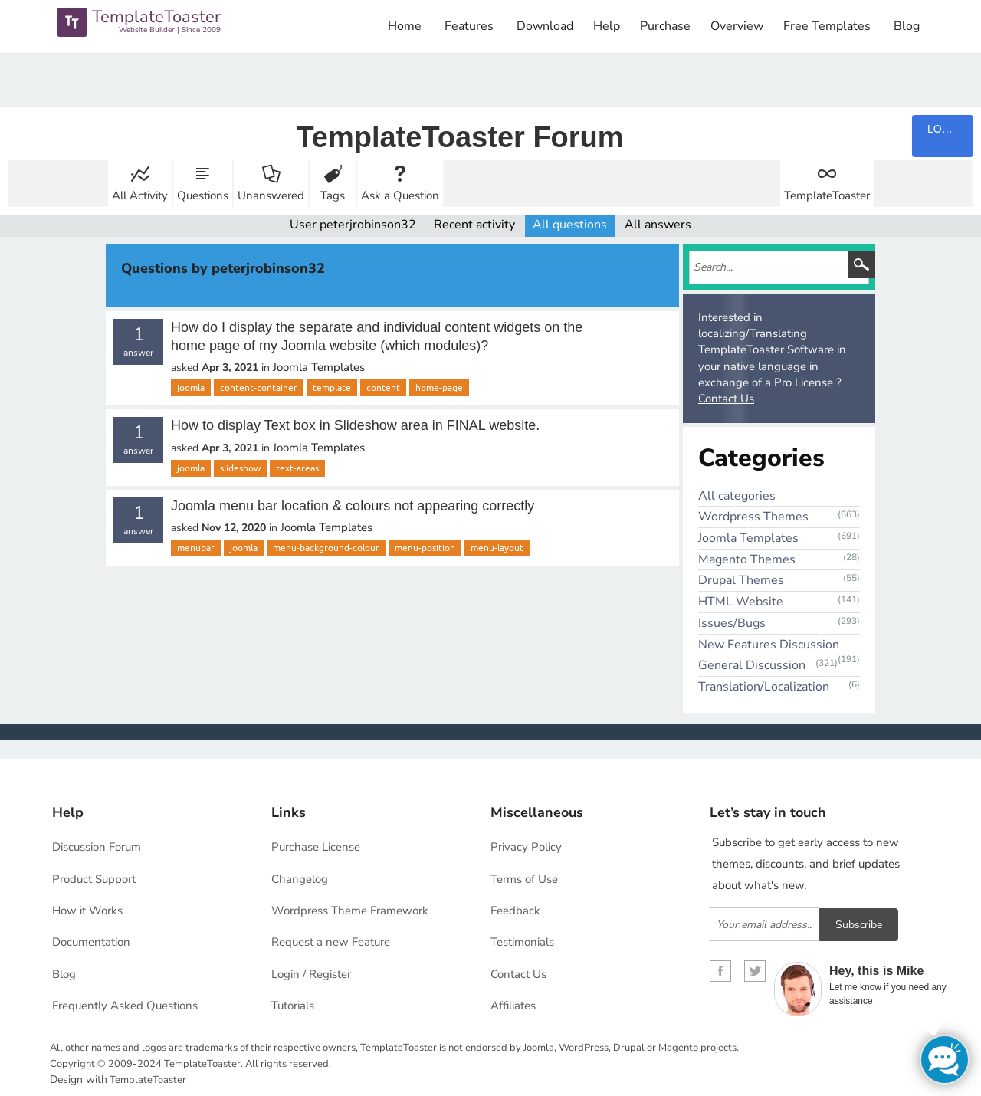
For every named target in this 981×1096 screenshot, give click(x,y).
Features (469, 26)
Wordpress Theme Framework (349, 910)
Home (405, 26)
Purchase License (315, 847)
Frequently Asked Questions (125, 1005)
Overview (736, 26)
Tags (332, 195)
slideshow (240, 468)
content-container (258, 387)
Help (606, 26)
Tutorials (292, 1005)
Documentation (91, 942)
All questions (570, 224)
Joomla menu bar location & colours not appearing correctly (352, 506)
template (332, 387)
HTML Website (740, 601)
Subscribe (858, 924)
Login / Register (311, 974)
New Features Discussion (768, 644)
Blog (907, 26)
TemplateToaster (827, 195)
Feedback (515, 910)
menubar (196, 548)
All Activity (140, 195)
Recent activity (474, 224)
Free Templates (827, 26)
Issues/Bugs (732, 623)
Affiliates (513, 1005)
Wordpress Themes (753, 516)
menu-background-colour (326, 548)
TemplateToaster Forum (459, 137)
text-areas (297, 468)
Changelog (299, 879)
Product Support (94, 879)
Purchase (665, 26)
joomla (191, 387)
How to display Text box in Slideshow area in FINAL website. (355, 425)
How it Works (87, 910)
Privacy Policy (526, 847)
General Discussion (751, 665)
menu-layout (497, 548)
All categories (737, 495)
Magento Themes (747, 559)
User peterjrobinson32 (353, 224)
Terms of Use (524, 879)
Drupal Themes (741, 580)
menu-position (425, 548)
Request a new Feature (330, 942)
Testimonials (522, 942)
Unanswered (271, 195)
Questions (202, 195)
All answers (658, 224)
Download (545, 26)
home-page (439, 387)
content (383, 387)
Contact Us (726, 398)
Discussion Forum (96, 847)
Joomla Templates (319, 367)
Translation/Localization (763, 686)
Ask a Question (400, 195)
